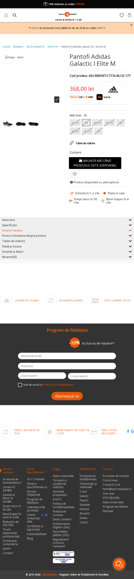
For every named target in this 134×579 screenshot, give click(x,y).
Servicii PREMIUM (33, 493)
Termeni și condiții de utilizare (60, 484)
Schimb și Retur (67, 252)
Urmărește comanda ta (10, 542)
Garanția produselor (60, 493)
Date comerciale (63, 476)
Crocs (83, 491)
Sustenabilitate (37, 534)
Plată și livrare (67, 246)
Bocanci (85, 513)
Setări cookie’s (62, 519)
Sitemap (108, 511)
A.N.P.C (57, 499)
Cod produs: (79, 76)
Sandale (85, 505)
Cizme (83, 522)
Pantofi (84, 509)
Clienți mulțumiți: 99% (33, 518)
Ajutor (7, 548)
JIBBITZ (101, 28)
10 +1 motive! (35, 479)
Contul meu (110, 480)
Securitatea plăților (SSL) (61, 533)
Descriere (67, 220)
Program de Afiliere (115, 507)
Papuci (84, 500)
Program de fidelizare (34, 501)
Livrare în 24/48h (9, 489)
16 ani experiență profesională (11, 533)
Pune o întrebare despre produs (67, 236)
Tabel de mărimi (67, 241)
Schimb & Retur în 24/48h (9, 498)
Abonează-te (67, 396)
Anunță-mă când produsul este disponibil (95, 163)
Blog (30, 538)
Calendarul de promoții (36, 509)
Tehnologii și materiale (88, 485)
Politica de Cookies (59, 513)
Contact (8, 553)
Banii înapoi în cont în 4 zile (12, 515)
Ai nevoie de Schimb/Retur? (12, 481)
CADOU (34, 28)
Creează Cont (111, 485)
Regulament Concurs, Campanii (61, 543)
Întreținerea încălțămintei (88, 477)
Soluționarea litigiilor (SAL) (61, 525)
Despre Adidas (67, 230)
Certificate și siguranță (35, 528)
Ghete (83, 518)
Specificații (67, 225)
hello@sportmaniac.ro (117, 489)
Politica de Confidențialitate (58, 384)
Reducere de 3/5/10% (11, 523)
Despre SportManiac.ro (37, 485)
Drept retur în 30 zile (12, 508)
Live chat (108, 493)
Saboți (84, 496)
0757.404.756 (111, 498)
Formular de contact (116, 476)
